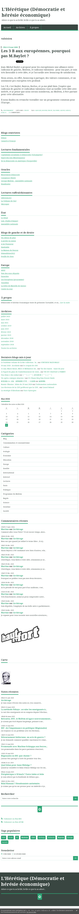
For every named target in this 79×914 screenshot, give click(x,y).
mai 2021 (4, 323)
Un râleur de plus (8, 238)
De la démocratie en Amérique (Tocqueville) (19, 161)
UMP (33, 837)
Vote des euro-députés (10, 273)
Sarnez (5, 842)
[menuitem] (7, 27)
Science (6, 502)
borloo (3, 112)
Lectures (6, 481)
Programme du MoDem (12, 494)
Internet (6, 477)
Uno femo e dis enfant (10, 375)
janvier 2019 (6, 335)
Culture (6, 447)
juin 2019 (5, 329)
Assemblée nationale (9, 224)
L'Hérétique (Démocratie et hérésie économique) (33, 12)
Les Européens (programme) (12, 279)
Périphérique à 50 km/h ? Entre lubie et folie (22, 774)
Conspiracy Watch (8, 178)
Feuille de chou (7, 256)
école (11, 837)
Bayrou (61, 837)
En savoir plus (31, 912)
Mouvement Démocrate (10, 175)
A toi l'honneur (7, 244)
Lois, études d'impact (9, 221)
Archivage (18, 529)
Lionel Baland (48, 387)
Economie (7, 456)
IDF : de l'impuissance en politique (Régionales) (24, 728)
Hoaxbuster (5, 184)
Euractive (5, 276)
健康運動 (42, 381)
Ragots (5, 498)
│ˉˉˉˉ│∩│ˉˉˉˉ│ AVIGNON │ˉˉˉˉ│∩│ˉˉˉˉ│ (37, 375)
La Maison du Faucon (9, 250)
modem (44, 110)
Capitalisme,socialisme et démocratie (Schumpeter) (22, 155)
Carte (4, 659)
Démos (3, 138)
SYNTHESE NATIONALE (50, 362)
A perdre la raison (8, 241)
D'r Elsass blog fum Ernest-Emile (41, 378)
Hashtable (5, 247)
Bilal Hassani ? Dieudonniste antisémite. (20, 783)
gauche (62, 110)
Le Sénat (4, 218)
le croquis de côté (30, 365)
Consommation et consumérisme (16, 443)
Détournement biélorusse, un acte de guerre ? (23, 737)
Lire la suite (65, 302)
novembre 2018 (7, 341)
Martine (5, 529)
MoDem (24, 837)
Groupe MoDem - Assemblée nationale (16, 181)
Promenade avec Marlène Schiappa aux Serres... (24, 746)
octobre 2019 (6, 326)
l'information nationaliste (46, 384)
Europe (6, 464)
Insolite (6, 468)
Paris (5, 485)
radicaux (38, 110)
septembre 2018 (7, 345)
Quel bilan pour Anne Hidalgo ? (16, 765)
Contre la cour (7, 289)
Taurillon (5, 283)
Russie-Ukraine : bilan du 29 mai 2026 (16, 384)
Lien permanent (7, 110)
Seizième (6, 507)
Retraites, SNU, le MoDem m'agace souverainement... (26, 718)
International (8, 473)
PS (17, 837)
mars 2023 (5, 320)
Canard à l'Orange (8, 141)
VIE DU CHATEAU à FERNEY (55, 372)
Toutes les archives (9, 348)
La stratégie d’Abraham (10, 390)
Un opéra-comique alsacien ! (13, 378)
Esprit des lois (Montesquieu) (13, 158)
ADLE (3, 270)
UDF (3, 837)
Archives (20, 27)
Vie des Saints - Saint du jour (52, 369)
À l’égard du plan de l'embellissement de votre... (20, 372)
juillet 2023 (5, 316)
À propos (34, 27)
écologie (6, 451)
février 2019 (6, 332)
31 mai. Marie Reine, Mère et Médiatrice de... (19, 369)
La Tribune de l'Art (8, 201)
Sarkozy (41, 837)
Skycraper (5, 204)
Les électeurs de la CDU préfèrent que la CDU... (20, 387)
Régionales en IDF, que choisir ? (16, 755)
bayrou (68, 110)
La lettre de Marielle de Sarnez (13, 286)
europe (50, 110)
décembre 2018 (7, 338)
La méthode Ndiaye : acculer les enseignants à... (24, 709)
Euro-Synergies (30, 390)
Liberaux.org (6, 198)
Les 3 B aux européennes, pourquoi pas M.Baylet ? (35, 53)
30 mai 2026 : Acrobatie (10, 365)
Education (7, 460)
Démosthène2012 (8, 253)
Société (6, 511)
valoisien (56, 110)
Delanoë (51, 837)
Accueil (7, 27)
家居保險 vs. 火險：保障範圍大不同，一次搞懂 (18, 381)
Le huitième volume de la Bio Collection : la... (19, 362)
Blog (5, 439)
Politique (7, 490)
